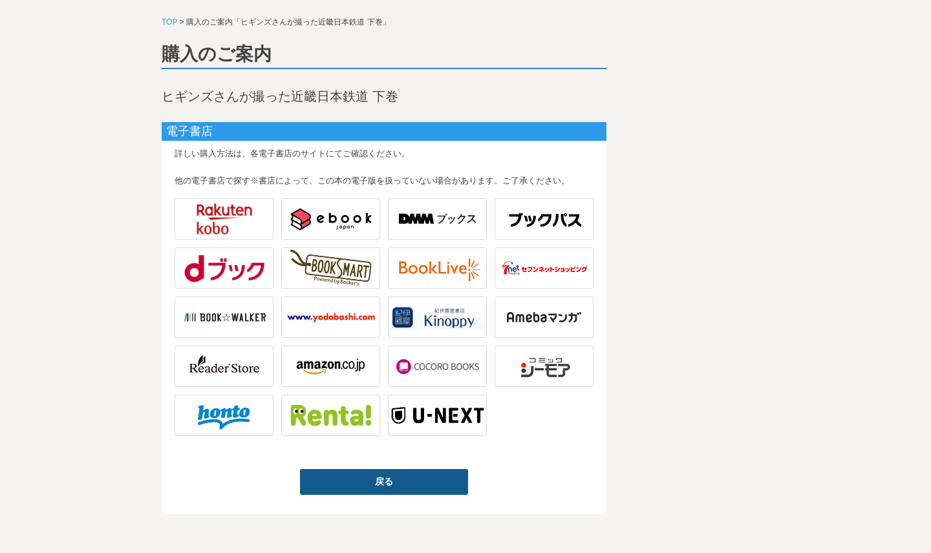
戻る (384, 481)
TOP (169, 21)
